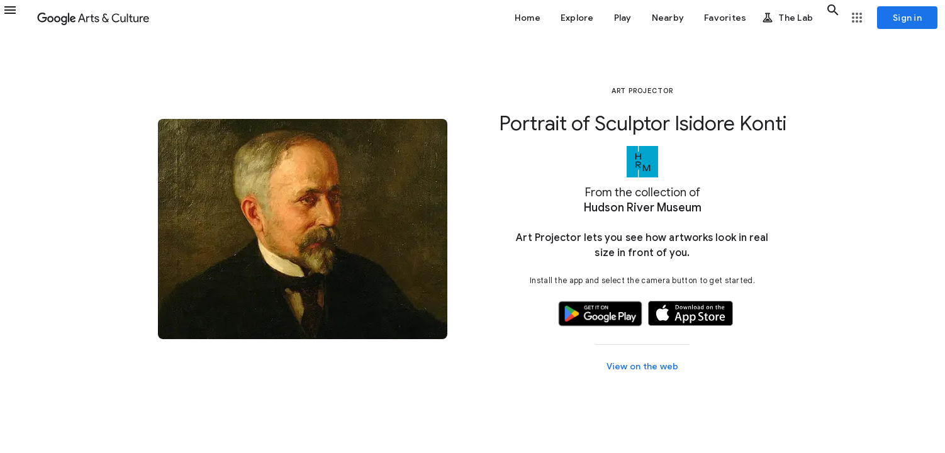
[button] (18, 18)
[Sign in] (907, 17)
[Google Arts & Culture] (93, 17)
